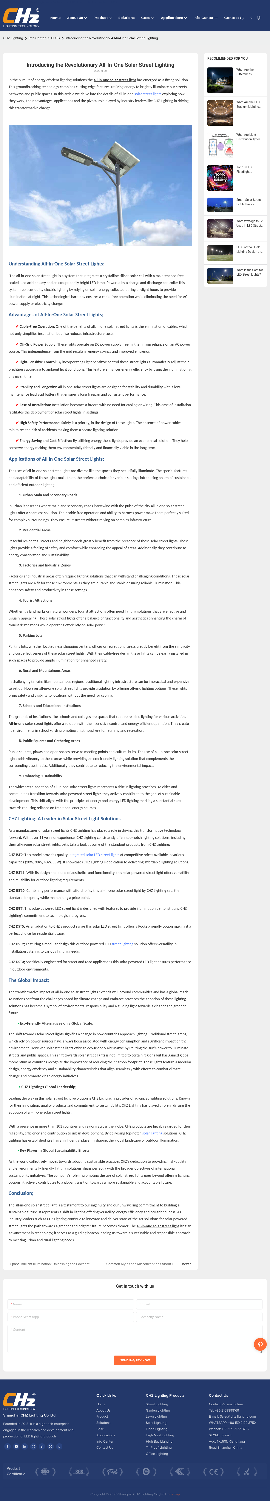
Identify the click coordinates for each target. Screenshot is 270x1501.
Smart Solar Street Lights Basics (248, 202)
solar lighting (152, 1133)
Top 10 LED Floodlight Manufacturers (246, 169)
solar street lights (147, 94)
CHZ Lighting (13, 38)
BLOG (55, 38)
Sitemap (173, 1494)
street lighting (122, 944)
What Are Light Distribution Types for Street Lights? (248, 137)
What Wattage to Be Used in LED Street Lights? (249, 223)
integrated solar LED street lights (94, 854)
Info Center (37, 38)
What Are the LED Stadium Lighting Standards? (248, 104)
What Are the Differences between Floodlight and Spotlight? (249, 72)
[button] (243, 18)
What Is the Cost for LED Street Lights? (249, 272)
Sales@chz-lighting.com (238, 1416)
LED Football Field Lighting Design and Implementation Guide (249, 249)
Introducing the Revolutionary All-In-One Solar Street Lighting (111, 38)
